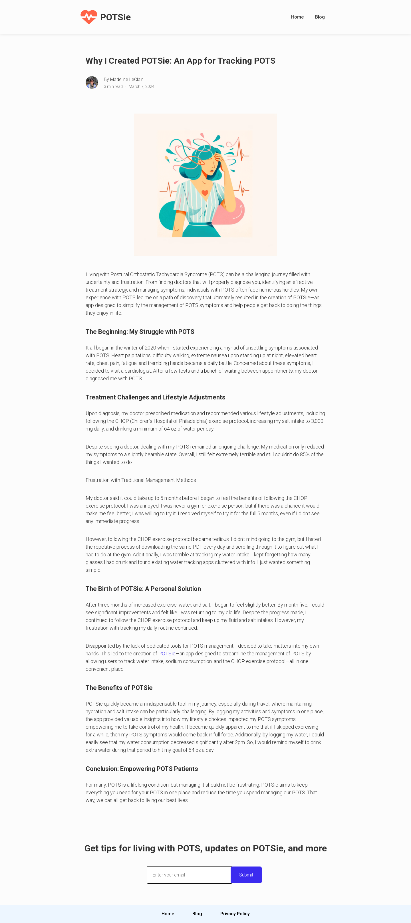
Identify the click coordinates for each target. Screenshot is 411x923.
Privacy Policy (235, 913)
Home (297, 17)
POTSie (167, 654)
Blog (320, 17)
